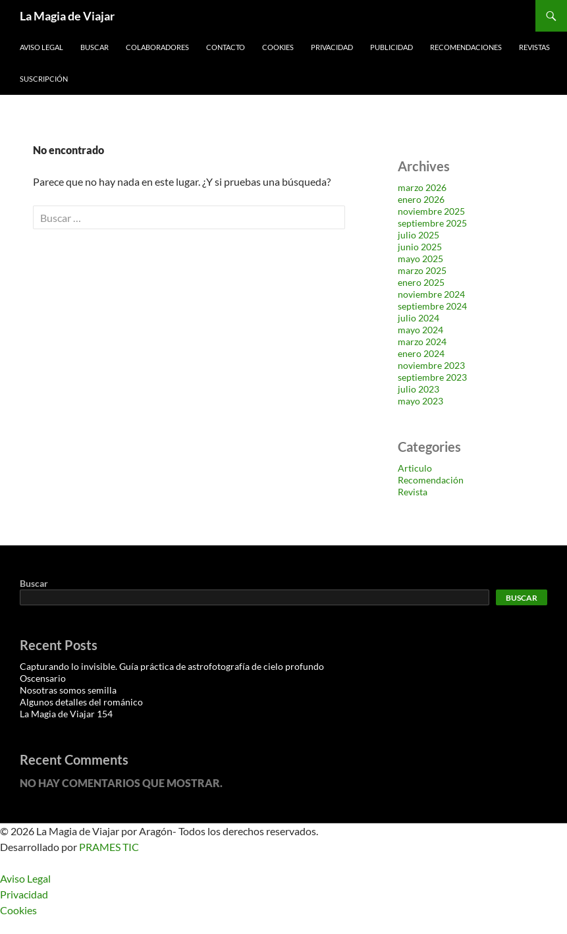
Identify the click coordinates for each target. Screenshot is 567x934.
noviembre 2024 (431, 294)
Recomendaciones (466, 47)
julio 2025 (418, 234)
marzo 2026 (422, 187)
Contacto (225, 47)
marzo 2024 (422, 341)
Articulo (415, 468)
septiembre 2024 (432, 306)
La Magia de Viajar (67, 16)
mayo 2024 (420, 329)
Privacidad (332, 47)
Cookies (278, 47)
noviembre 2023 (431, 365)
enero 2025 (421, 282)
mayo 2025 (420, 258)
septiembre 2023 (432, 377)
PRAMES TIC (109, 846)
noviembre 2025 (431, 211)
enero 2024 (421, 353)
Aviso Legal (41, 47)
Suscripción (44, 78)
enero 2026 (421, 199)
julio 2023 (418, 389)
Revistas (534, 47)
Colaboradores (157, 47)
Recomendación (431, 479)
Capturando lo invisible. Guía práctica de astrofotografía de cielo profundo (172, 666)
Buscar (94, 47)
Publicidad (391, 47)
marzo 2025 (422, 270)
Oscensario (43, 678)
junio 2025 (420, 246)
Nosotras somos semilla (68, 690)
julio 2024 (418, 317)
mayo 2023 (420, 400)
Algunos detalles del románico (81, 701)
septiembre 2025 (432, 223)
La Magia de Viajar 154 (66, 713)
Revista (412, 491)
